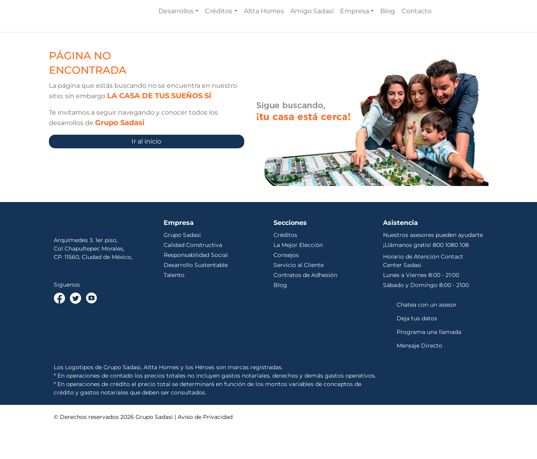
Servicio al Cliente (299, 294)
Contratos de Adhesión (305, 304)
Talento (174, 304)
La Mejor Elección (298, 274)
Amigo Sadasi (312, 26)
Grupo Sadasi (182, 264)
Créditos (285, 264)
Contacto (416, 26)
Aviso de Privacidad (205, 446)
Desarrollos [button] (176, 26)
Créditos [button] (218, 26)
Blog (387, 26)
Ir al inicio (146, 171)
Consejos (286, 284)
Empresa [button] (354, 26)
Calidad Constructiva (193, 274)
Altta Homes (264, 26)
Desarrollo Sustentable (196, 294)
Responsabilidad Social (196, 284)
